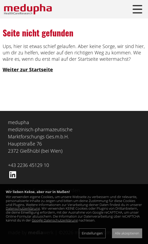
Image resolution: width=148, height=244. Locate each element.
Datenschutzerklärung (23, 208)
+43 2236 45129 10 (28, 165)
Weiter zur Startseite (28, 69)
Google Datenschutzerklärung (55, 220)
